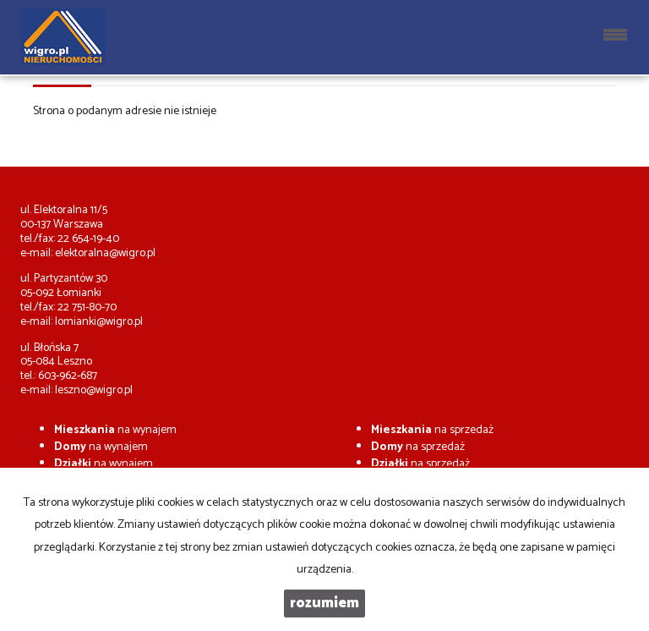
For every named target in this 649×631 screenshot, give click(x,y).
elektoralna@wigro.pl (105, 253)
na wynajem (115, 430)
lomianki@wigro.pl (99, 322)
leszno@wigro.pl (94, 390)
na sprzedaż (432, 430)
